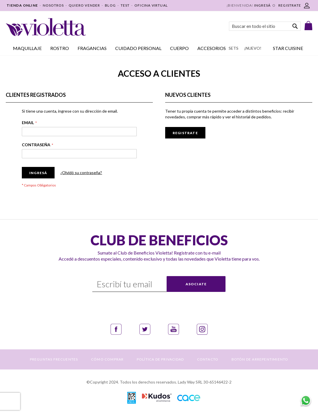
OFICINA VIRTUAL (151, 5)
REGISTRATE (289, 5)
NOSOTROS (53, 5)
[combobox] (265, 26)
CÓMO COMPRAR (107, 359)
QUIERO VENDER (84, 5)
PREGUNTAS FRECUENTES (54, 359)
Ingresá (262, 5)
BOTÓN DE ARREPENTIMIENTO (260, 359)
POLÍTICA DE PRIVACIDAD (160, 359)
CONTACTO (208, 359)
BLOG (110, 5)
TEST (125, 5)
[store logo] (46, 27)
